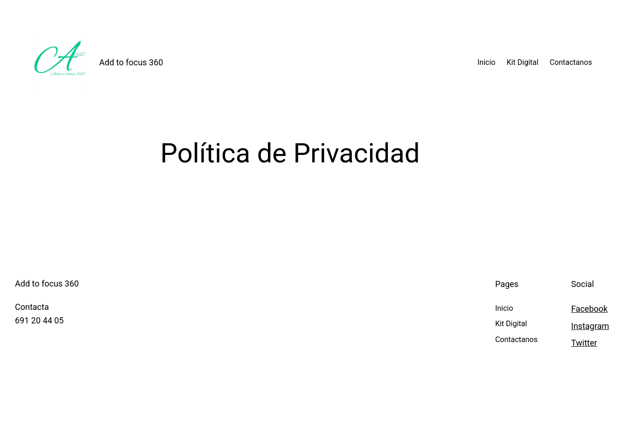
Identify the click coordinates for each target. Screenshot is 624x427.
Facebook (589, 309)
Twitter (584, 343)
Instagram (590, 326)
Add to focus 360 (131, 62)
